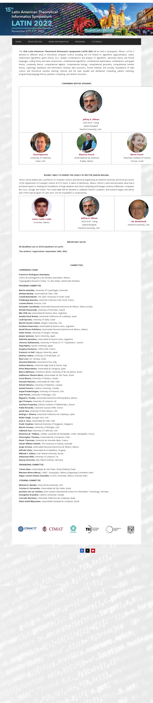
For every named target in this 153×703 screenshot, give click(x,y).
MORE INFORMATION (58, 41)
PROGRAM (80, 41)
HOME (18, 41)
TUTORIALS (97, 41)
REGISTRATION (35, 41)
